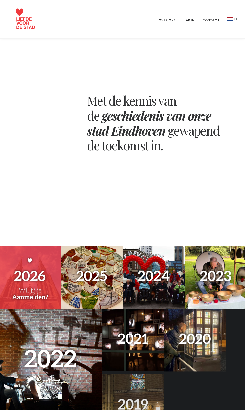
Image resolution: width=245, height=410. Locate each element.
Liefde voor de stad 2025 (207, 341)
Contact (210, 20)
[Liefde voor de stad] (20, 19)
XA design (91, 400)
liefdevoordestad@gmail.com (32, 363)
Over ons (167, 20)
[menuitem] (169, 20)
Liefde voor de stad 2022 (207, 364)
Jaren (189, 20)
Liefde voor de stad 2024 (207, 348)
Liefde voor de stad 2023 (207, 356)
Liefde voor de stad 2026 (207, 333)
